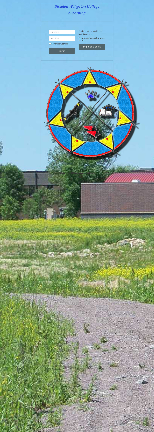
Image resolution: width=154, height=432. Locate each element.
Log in (62, 50)
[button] (92, 34)
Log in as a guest (92, 46)
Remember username (60, 44)
